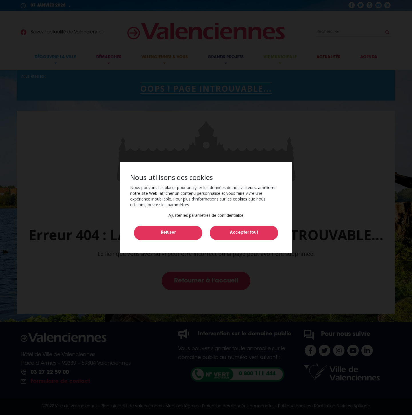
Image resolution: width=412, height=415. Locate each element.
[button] (206, 215)
